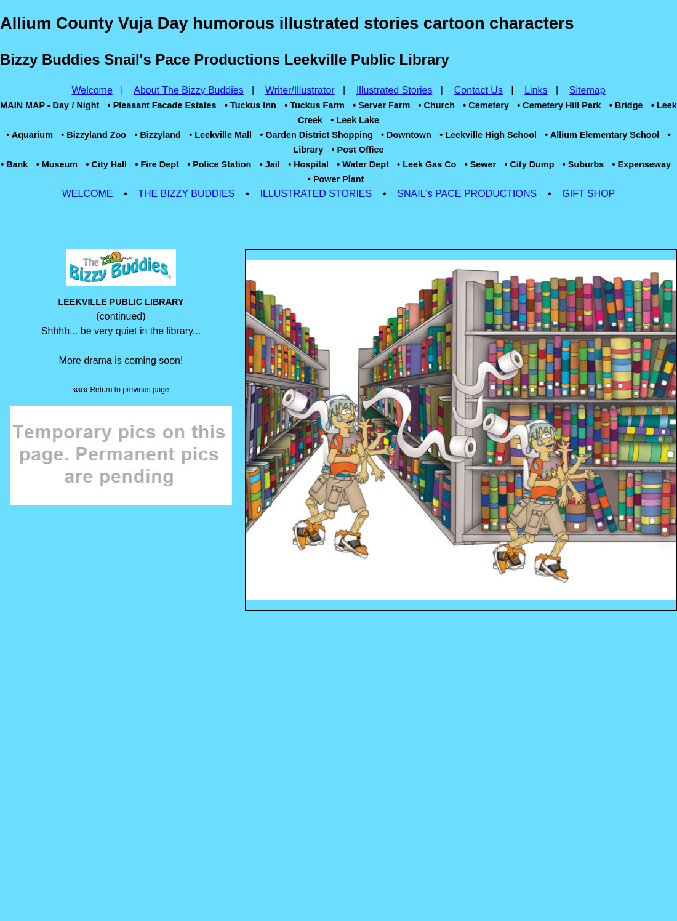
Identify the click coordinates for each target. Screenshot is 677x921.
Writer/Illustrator (300, 90)
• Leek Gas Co (426, 164)
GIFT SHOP (588, 193)
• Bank (14, 164)
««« (121, 389)
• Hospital (308, 164)
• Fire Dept (156, 164)
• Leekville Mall (220, 135)
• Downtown (406, 135)
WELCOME (87, 193)
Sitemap (587, 90)
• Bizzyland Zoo (93, 135)
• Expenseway (641, 164)
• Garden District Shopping (316, 135)
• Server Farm (381, 105)
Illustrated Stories (394, 90)
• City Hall (106, 164)
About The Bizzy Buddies (188, 90)
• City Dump (529, 164)
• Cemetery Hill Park (559, 105)
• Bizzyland (157, 135)
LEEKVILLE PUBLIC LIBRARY (120, 302)
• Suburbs (583, 164)
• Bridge (626, 105)
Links (535, 90)
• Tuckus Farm (314, 105)
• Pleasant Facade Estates (162, 105)
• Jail (270, 164)
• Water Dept (362, 164)
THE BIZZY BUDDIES (186, 193)
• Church (437, 105)
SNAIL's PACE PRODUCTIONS (467, 193)
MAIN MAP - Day (34, 105)
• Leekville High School (488, 135)
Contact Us (478, 90)
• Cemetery (486, 105)
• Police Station (219, 164)
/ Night (85, 105)
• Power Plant (336, 179)
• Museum (57, 164)
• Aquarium (29, 135)
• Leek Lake (354, 120)
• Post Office (358, 150)
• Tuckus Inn (250, 105)
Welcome (91, 90)
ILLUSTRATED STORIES (316, 193)
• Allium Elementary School (602, 135)
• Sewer (480, 164)
